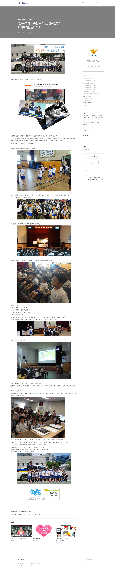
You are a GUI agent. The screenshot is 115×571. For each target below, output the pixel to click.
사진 (87, 100)
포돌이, (93, 115)
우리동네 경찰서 (88, 103)
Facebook (85, 135)
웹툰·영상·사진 (88, 96)
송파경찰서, (93, 122)
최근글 (84, 130)
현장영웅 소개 (89, 91)
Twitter (92, 135)
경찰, (99, 117)
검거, (95, 120)
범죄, (96, 117)
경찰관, (98, 122)
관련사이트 (89, 559)
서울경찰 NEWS (88, 78)
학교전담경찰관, (99, 115)
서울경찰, (85, 124)
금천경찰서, (92, 117)
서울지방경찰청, (86, 122)
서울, (87, 115)
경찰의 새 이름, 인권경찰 (91, 93)
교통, (84, 115)
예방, (102, 117)
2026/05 (94, 156)
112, (88, 117)
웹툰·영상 (88, 98)
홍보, (92, 120)
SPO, (90, 115)
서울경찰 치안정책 (90, 85)
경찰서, (84, 117)
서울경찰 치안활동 (90, 87)
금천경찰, (88, 120)
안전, (84, 120)
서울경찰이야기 (88, 83)
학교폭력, (98, 120)
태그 (19, 559)
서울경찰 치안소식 (90, 89)
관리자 (22, 559)
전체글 (86, 76)
